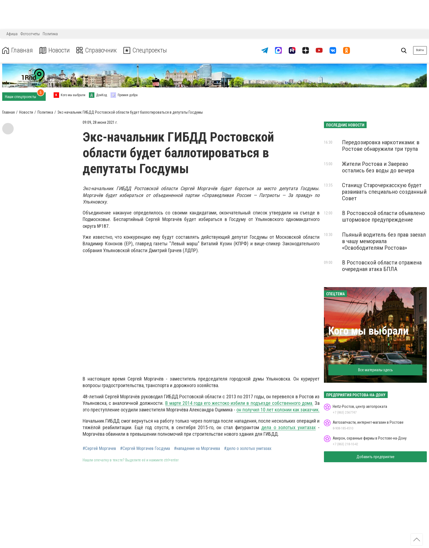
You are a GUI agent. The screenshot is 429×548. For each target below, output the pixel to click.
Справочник (96, 50)
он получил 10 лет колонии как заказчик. (278, 410)
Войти (420, 50)
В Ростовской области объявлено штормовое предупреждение (383, 216)
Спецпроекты (146, 50)
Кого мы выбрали (368, 331)
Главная (17, 50)
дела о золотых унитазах (288, 427)
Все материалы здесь (375, 370)
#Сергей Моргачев (99, 448)
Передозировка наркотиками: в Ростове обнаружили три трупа (380, 145)
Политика (50, 34)
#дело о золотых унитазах (247, 448)
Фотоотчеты (30, 34)
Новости (54, 50)
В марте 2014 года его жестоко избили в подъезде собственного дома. (239, 403)
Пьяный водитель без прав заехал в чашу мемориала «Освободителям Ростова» (384, 241)
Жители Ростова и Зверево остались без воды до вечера (378, 167)
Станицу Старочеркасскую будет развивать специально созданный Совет (384, 192)
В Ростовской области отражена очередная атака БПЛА (382, 265)
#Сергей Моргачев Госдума (145, 448)
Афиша (12, 34)
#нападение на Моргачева (197, 448)
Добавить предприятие (375, 457)
